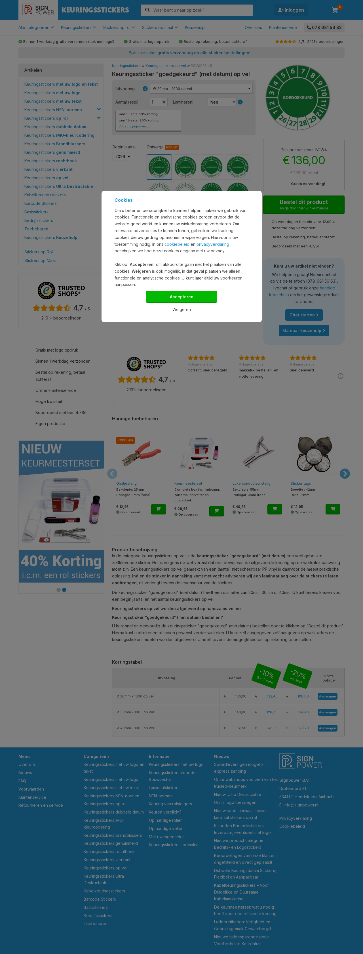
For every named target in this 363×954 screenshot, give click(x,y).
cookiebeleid (176, 244)
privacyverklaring (213, 244)
